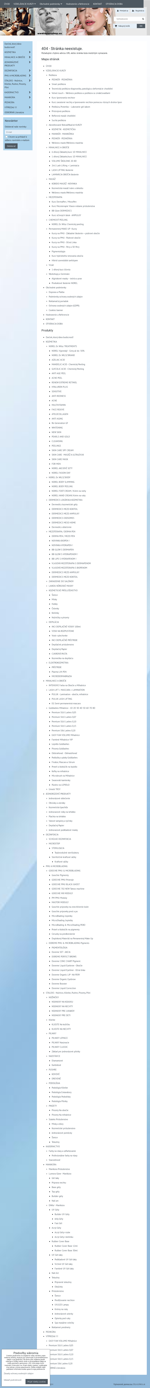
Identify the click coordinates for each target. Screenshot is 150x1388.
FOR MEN (56, 463)
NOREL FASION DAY (61, 472)
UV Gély (55, 1209)
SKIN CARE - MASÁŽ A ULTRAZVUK (68, 454)
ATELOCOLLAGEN (60, 414)
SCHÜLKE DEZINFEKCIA (60, 838)
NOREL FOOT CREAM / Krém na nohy (69, 490)
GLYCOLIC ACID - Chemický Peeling (68, 368)
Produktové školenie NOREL (65, 283)
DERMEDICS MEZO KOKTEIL (65, 508)
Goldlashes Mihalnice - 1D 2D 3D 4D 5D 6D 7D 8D (72, 707)
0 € (141, 26)
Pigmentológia (58, 251)
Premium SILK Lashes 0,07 (64, 716)
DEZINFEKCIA (52, 834)
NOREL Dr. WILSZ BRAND (63, 355)
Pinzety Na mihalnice (61, 1114)
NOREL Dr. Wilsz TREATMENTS (63, 346)
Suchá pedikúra (59, 120)
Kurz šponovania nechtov (63, 97)
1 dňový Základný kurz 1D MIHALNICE (69, 156)
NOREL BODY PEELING (62, 486)
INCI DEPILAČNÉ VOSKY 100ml (66, 626)
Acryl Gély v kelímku (64, 1236)
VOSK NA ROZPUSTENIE (63, 630)
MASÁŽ (52, 178)
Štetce (55, 594)
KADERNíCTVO (53, 1146)
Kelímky (55, 612)
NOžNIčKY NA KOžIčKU (62, 1001)
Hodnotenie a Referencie (77, 3)
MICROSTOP (54, 843)
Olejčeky (59, 1286)
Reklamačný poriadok (58, 301)
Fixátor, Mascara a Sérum (63, 762)
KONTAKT (97, 3)
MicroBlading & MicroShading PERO (68, 924)
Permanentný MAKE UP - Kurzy (63, 228)
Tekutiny (55, 1141)
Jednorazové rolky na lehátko (62, 811)
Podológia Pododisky (61, 1096)
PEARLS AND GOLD (61, 436)
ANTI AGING (57, 418)
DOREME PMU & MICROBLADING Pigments (69, 942)
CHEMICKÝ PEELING (58, 219)
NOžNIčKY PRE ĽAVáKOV (63, 1010)
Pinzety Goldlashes (60, 748)
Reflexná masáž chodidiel (63, 115)
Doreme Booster (59, 983)
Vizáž (51, 264)
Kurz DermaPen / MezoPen (64, 201)
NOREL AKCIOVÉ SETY (62, 468)
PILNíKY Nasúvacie (60, 1042)
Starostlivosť (54, 1159)
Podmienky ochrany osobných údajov (66, 296)
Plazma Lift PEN (59, 671)
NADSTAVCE (54, 1056)
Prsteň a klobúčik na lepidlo (64, 766)
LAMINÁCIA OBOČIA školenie (65, 174)
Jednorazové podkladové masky (63, 829)
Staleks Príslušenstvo (58, 1119)
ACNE (54, 400)
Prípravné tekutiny (63, 1282)
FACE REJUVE (58, 409)
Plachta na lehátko (57, 816)
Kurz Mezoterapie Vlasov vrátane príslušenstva (73, 206)
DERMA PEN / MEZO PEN (63, 536)
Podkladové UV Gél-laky (66, 1259)
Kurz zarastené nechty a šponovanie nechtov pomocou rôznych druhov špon (87, 102)
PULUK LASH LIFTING (62, 698)
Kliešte (52, 1019)
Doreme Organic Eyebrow (64, 979)
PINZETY (53, 1105)
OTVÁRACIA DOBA (114, 3)
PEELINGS (56, 445)
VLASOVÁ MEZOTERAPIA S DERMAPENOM (71, 563)
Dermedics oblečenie (61, 527)
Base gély (56, 1187)
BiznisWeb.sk (139, 1384)
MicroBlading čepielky (62, 915)
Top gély (55, 1191)
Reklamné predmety (61, 1327)
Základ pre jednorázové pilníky (66, 1051)
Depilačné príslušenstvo (63, 644)
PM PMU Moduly (59, 897)
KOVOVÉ (56, 1074)
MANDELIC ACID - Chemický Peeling (68, 364)
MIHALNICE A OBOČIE (59, 147)
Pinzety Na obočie (60, 1110)
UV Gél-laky (57, 1254)
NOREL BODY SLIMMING (63, 481)
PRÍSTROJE (57, 667)
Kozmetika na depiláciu (62, 658)
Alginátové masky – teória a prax (67, 278)
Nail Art (55, 1272)
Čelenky (55, 608)
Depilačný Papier (59, 649)
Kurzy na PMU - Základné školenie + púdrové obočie (76, 233)
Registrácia (138, 10)
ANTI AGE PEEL (59, 373)
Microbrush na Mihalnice (63, 775)
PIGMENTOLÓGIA (59, 947)
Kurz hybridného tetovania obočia (67, 255)
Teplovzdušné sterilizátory (67, 852)
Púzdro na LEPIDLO (60, 784)
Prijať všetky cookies (37, 1381)
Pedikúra (53, 75)
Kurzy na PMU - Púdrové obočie (66, 237)
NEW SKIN (56, 432)
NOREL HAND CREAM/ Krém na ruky (69, 495)
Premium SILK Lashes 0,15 (64, 725)
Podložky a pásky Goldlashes (64, 757)
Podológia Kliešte (60, 1087)
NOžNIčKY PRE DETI (61, 1015)
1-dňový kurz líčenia (61, 269)
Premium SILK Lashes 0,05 (64, 712)
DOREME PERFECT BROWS (64, 956)
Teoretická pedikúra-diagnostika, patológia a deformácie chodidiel (82, 88)
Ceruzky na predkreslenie (63, 933)
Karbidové (56, 1064)
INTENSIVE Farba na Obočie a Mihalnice (67, 685)
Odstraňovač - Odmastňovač (64, 753)
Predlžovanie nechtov (65, 1300)
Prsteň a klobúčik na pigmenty (66, 929)
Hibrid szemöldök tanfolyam (65, 260)
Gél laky (55, 1178)
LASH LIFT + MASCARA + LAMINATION (67, 689)
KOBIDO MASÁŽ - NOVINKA (64, 183)
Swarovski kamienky (61, 780)
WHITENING (57, 427)
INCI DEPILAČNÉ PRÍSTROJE (64, 640)
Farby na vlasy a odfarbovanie (62, 1150)
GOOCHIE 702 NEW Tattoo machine (68, 888)
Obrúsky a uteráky (57, 802)
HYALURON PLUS (60, 386)
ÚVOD (7, 3)
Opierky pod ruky (62, 1318)
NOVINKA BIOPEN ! (61, 540)
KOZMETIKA (51, 341)
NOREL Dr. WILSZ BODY (59, 477)
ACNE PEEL (57, 377)
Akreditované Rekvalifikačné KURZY (65, 124)
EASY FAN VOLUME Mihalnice (66, 735)
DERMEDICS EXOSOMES (63, 517)
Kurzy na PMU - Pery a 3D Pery (65, 246)
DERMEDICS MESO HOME (64, 522)
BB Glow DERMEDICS (62, 210)
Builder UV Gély (62, 1214)
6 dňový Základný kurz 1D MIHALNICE (69, 151)
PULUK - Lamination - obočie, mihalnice (70, 694)
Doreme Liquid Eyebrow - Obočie (67, 965)
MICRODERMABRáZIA (62, 676)
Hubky (55, 603)
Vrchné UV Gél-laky (64, 1263)
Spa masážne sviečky (64, 1322)
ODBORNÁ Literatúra (55, 1367)
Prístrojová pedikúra (61, 111)
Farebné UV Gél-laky (64, 1268)
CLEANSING (57, 441)
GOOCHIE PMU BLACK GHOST (66, 884)
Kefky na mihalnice (60, 771)
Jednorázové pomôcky (62, 1132)
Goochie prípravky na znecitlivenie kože (70, 906)
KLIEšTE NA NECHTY (61, 1028)
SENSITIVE (57, 391)
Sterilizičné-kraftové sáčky (64, 857)
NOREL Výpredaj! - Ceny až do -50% (68, 350)
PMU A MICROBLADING (57, 866)
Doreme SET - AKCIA (61, 951)
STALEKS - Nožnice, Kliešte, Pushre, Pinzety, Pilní (68, 992)
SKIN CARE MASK (60, 459)
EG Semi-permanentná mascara (66, 703)
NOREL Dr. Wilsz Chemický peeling (68, 224)
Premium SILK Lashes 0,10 (64, 721)
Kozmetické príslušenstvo (63, 1128)
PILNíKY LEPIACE (60, 1037)
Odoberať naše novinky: (16, 126)
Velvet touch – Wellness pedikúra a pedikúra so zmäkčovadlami (81, 93)
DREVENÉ (56, 1078)
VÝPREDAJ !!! (52, 1336)
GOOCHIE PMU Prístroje (63, 879)
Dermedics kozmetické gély (64, 504)
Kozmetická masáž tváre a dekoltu (67, 188)
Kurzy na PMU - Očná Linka (64, 242)
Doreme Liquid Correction (64, 988)
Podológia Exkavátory (61, 1092)
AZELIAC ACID (58, 359)
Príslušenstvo (58, 1291)
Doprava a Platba (56, 292)
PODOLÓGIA (54, 1083)
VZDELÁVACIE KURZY (25, 3)
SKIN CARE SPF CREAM (63, 450)
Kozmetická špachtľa (58, 807)
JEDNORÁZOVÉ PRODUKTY (58, 793)
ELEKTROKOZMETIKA (58, 662)
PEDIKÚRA (51, 1331)
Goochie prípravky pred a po (65, 911)
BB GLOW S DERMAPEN (63, 549)
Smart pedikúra (59, 84)
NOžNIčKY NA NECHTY (62, 1006)
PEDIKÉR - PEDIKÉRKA (62, 79)
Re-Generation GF (60, 423)
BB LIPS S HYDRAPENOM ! (64, 558)
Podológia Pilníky (60, 1101)
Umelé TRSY (54, 789)
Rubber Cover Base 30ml (66, 1250)
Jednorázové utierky (64, 1313)
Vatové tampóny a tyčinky (60, 820)
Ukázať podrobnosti (13, 1380)
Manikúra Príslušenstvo (59, 1169)
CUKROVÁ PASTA (59, 653)
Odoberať (11, 146)
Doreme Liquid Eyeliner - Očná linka (68, 970)
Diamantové (57, 1060)
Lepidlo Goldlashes (60, 743)
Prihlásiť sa (122, 10)
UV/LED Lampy (62, 1304)
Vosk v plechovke (60, 635)
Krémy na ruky (61, 1309)
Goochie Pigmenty (60, 875)
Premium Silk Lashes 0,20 (63, 730)
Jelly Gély (59, 1218)
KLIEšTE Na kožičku (61, 1024)
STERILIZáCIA (58, 848)
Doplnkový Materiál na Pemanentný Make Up (72, 938)
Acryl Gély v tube (62, 1232)
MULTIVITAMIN (59, 404)
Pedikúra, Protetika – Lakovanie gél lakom (71, 106)
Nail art (55, 1200)
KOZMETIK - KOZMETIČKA (64, 129)
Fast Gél (58, 1223)
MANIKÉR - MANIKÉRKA (63, 133)
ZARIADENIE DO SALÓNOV (61, 581)
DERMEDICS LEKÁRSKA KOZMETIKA (65, 499)
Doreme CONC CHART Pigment (66, 961)
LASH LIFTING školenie (62, 170)
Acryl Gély (56, 1227)
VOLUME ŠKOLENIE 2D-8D (64, 160)
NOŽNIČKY (54, 997)
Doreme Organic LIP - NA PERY (66, 974)
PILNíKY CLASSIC (60, 1046)
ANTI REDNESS (59, 395)
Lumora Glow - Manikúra (60, 1173)
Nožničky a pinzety (60, 617)
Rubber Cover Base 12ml (66, 1245)
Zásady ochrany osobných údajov (19, 1373)
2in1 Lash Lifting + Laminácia (65, 165)
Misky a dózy (57, 1123)
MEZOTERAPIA (55, 197)
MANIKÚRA (51, 1164)
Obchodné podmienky (51, 3)
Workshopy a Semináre (59, 273)
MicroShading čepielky (62, 920)
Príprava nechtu (59, 1182)
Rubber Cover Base (60, 1241)
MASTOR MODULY (60, 902)
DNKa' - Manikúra (56, 1205)
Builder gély (57, 1196)
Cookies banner (56, 310)
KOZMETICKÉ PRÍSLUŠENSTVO (63, 590)
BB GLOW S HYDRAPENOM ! (65, 554)
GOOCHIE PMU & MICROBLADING (64, 870)
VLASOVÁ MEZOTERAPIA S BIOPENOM (69, 567)
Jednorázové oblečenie (59, 798)
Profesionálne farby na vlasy (64, 1155)
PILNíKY (52, 1033)
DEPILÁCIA (54, 621)
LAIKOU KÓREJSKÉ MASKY (61, 585)
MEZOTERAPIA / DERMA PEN (62, 531)
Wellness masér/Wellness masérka (67, 142)
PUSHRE (53, 1069)
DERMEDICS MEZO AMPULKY (65, 513)
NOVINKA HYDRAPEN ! (62, 545)
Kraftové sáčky (61, 861)
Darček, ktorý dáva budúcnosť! (60, 337)
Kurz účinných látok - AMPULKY (66, 215)
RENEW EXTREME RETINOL (64, 382)
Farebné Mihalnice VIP (62, 739)
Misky (54, 599)
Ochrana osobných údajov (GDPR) (64, 305)
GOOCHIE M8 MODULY (62, 893)
